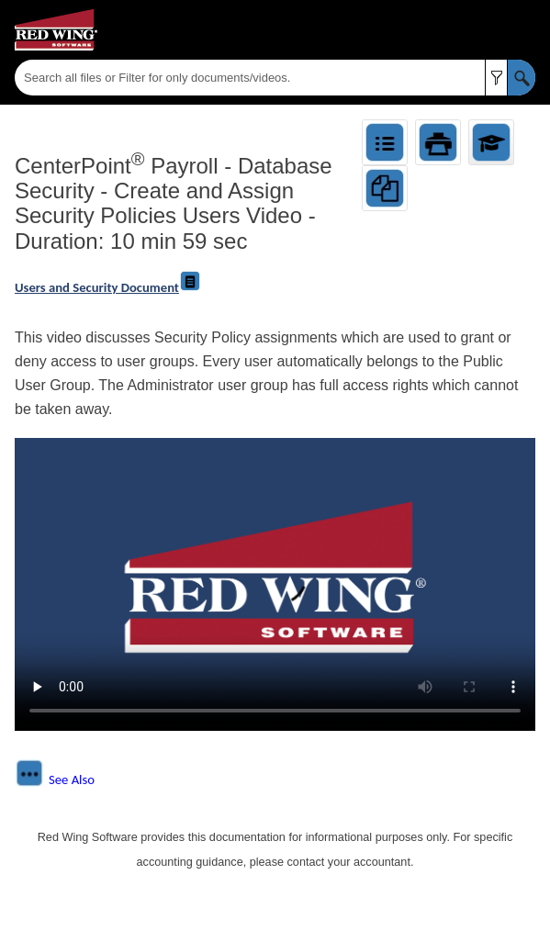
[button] (496, 77)
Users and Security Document (108, 287)
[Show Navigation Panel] (525, 30)
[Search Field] (275, 77)
